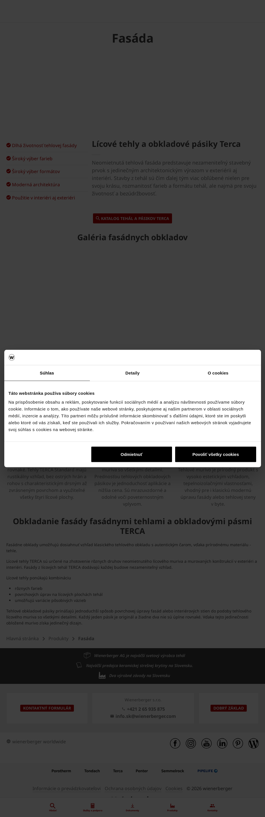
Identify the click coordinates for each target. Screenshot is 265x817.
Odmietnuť (132, 454)
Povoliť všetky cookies (215, 454)
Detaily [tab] (133, 372)
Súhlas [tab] (47, 372)
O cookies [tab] (218, 372)
